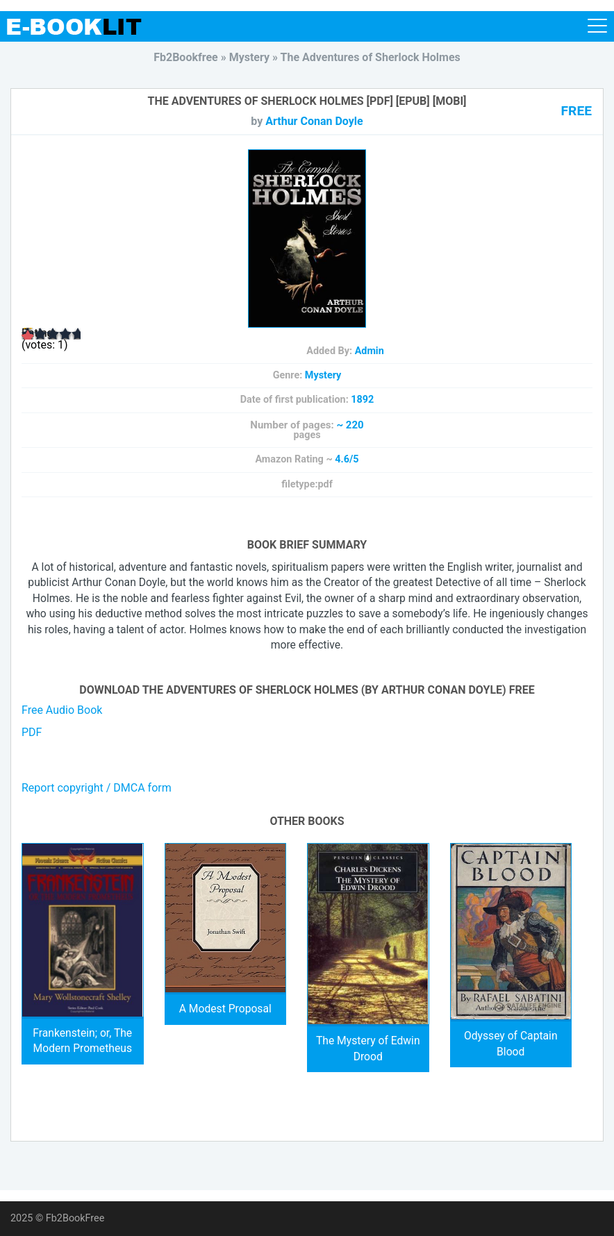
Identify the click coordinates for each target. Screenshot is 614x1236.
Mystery (323, 375)
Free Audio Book (62, 710)
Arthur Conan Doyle (314, 121)
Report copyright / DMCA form (97, 787)
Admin (369, 351)
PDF (32, 732)
